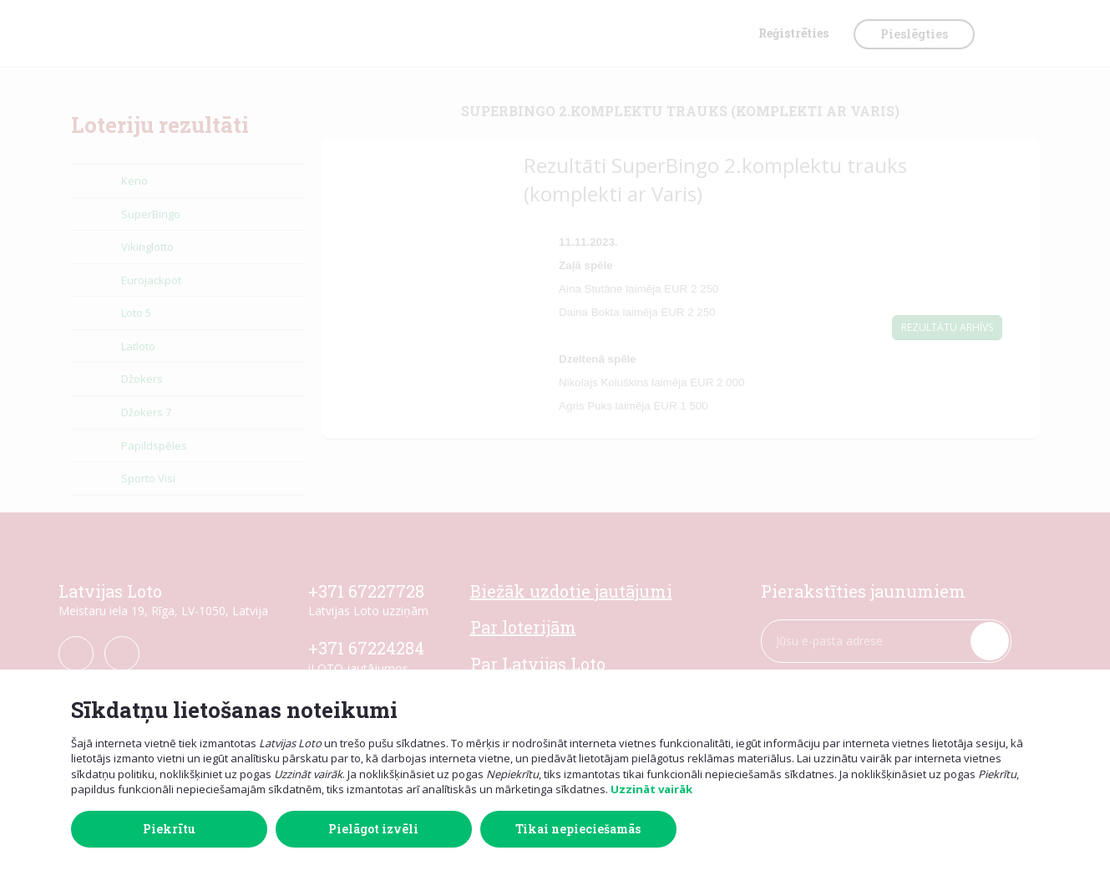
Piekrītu (169, 829)
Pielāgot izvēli (373, 829)
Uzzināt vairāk (651, 789)
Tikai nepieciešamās (578, 829)
